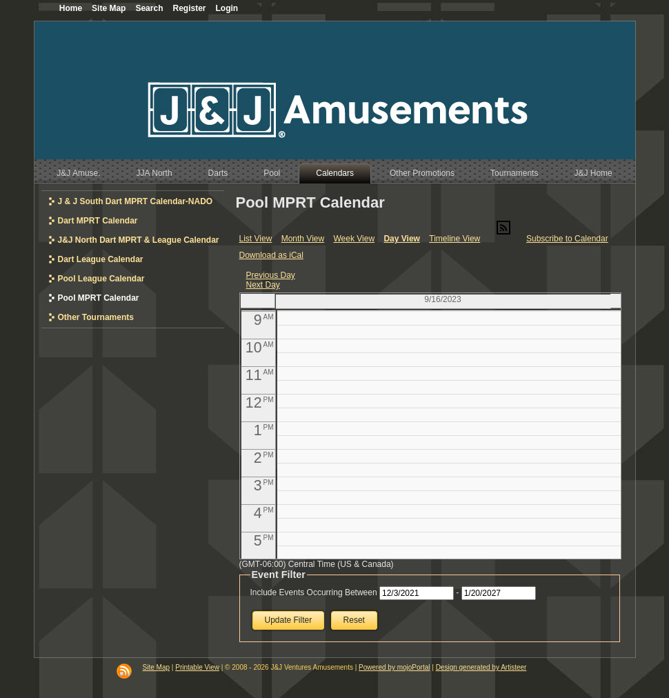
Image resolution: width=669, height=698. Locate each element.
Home (70, 8)
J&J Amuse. (78, 173)
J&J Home (593, 173)
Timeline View (454, 238)
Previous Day (270, 275)
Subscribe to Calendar (567, 238)
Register (189, 8)
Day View (401, 238)
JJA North (154, 173)
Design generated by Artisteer (481, 667)
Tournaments (514, 173)
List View (255, 238)
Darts (218, 173)
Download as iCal (271, 255)
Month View (302, 238)
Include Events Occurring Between (313, 592)
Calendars (335, 173)
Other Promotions (422, 173)
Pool (271, 173)
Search (149, 8)
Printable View (197, 667)
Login (227, 8)
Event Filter (279, 574)
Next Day (263, 285)
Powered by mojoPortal (394, 667)
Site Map (156, 667)
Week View (354, 238)
